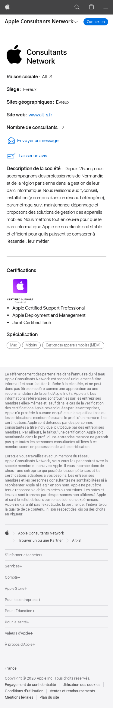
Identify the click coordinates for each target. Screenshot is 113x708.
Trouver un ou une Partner (40, 540)
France (11, 668)
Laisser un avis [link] (27, 156)
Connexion (96, 21)
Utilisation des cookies (81, 685)
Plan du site (49, 697)
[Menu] (106, 7)
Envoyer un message (32, 140)
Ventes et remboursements (72, 691)
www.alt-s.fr (40, 115)
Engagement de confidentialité (30, 685)
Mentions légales (19, 697)
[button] (77, 7)
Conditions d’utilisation (24, 691)
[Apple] (7, 7)
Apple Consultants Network (39, 21)
